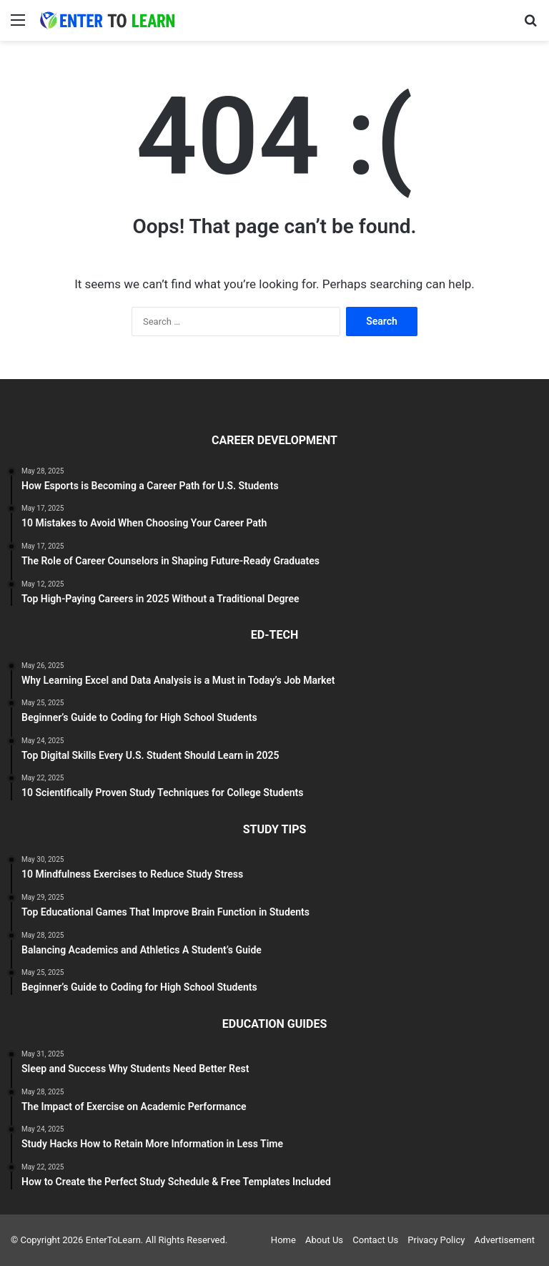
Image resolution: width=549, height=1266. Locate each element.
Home (283, 1240)
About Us (324, 1240)
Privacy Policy (436, 1240)
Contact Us (375, 1240)
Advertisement (505, 1240)
